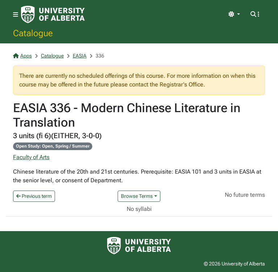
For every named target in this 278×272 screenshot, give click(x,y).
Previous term (34, 196)
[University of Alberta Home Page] (53, 14)
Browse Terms (137, 196)
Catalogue (33, 33)
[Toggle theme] (234, 14)
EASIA (80, 56)
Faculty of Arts (31, 157)
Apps (22, 56)
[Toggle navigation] (15, 15)
